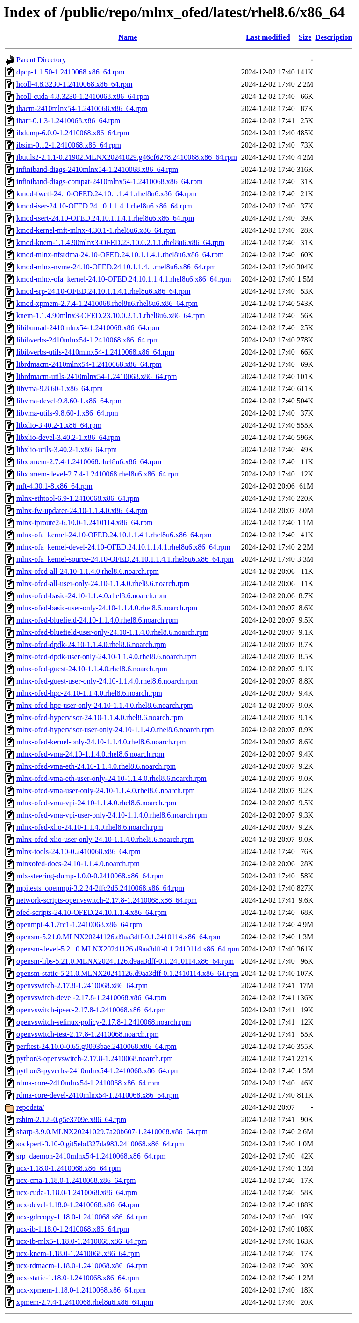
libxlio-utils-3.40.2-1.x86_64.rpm (66, 449)
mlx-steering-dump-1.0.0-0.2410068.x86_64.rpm (90, 876)
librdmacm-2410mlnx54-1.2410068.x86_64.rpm (89, 364)
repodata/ (30, 1107)
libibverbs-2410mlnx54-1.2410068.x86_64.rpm (87, 340)
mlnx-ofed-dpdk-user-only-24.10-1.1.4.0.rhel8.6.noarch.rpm (106, 657)
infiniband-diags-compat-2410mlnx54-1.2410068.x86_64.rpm (109, 182)
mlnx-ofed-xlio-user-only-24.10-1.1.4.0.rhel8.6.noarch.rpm (105, 839)
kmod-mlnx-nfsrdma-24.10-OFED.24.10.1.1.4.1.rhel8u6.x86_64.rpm (120, 255)
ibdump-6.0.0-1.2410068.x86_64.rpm (72, 133)
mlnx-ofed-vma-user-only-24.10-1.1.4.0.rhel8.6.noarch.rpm (105, 791)
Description (333, 37)
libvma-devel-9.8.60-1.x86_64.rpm (69, 401)
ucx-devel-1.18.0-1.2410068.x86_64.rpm (78, 1205)
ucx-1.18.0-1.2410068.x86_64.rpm (68, 1168)
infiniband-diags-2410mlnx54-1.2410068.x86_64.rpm (97, 169)
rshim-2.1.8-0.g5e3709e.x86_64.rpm (71, 1119)
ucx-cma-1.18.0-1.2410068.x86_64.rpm (76, 1180)
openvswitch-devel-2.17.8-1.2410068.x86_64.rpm (91, 998)
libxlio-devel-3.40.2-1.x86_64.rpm (68, 437)
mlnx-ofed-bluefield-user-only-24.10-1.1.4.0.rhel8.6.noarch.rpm (112, 632)
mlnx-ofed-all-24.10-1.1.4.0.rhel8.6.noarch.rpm (87, 571)
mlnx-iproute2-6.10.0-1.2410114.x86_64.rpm (84, 523)
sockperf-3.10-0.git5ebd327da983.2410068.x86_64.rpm (100, 1144)
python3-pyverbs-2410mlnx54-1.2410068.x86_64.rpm (98, 1071)
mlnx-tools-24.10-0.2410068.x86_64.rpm (78, 851)
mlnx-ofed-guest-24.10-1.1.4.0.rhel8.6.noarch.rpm (91, 669)
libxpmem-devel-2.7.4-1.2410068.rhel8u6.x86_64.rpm (98, 474)
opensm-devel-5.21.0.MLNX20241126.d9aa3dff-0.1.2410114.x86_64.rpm (127, 949)
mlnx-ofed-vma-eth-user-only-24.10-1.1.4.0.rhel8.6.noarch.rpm (111, 778)
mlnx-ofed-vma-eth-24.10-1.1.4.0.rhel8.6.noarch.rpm (96, 766)
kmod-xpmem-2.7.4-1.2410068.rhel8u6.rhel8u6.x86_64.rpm (107, 303)
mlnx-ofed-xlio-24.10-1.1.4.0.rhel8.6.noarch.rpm (89, 827)
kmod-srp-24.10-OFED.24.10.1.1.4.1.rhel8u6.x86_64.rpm (103, 291)
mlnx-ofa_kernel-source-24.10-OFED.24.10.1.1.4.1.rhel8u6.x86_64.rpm (125, 559)
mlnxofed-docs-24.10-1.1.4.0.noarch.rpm (78, 864)
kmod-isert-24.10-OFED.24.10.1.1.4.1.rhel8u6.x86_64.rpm (105, 218)
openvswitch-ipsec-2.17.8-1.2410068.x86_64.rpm (91, 1010)
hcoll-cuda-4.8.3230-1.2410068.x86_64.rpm (82, 96)
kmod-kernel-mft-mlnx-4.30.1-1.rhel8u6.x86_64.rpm (96, 230)
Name (127, 37)
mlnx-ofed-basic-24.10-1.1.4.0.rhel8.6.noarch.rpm (91, 596)
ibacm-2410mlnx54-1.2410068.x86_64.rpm (81, 108)
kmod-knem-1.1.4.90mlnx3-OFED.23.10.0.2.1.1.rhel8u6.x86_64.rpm (120, 242)
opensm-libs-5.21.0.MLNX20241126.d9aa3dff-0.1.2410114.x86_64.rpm (125, 961)
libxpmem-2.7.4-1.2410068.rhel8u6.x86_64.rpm (88, 462)
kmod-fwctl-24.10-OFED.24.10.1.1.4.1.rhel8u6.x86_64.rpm (106, 194)
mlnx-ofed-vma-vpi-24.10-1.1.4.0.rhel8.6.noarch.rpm (96, 803)
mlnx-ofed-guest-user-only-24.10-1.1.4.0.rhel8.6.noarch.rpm (107, 681)
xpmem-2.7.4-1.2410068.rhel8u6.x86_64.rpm (84, 1302)
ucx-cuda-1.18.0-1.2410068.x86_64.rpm (76, 1193)
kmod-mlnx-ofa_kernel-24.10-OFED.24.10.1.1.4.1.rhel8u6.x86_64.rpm (123, 279)
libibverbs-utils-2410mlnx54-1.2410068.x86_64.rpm (95, 352)
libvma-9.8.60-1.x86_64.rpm (59, 389)
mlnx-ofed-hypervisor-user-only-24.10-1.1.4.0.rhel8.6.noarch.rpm (115, 730)
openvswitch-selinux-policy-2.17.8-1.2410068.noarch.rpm (103, 1022)
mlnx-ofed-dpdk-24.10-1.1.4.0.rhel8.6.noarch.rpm (91, 644)
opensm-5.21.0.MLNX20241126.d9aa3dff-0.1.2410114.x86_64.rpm (118, 937)
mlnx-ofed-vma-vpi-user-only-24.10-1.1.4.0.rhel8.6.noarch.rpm (111, 815)
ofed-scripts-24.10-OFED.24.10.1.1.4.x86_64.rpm (91, 912)
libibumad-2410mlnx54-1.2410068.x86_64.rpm (87, 328)
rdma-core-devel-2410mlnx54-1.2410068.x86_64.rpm (97, 1095)
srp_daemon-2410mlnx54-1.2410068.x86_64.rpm (91, 1156)
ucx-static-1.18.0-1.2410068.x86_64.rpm (77, 1278)
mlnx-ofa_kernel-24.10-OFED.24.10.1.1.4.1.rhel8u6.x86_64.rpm (114, 535)
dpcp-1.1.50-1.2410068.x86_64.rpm (70, 72)
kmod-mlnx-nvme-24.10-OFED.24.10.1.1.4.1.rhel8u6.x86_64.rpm (116, 267)
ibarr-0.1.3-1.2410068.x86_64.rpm (68, 121)
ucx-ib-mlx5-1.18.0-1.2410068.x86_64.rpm (81, 1241)
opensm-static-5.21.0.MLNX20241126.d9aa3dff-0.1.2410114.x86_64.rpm (127, 973)
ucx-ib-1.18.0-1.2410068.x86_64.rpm (72, 1229)
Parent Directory (41, 60)
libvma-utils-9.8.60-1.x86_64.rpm (67, 413)
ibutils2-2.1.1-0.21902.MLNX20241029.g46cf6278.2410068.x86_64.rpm (126, 157)
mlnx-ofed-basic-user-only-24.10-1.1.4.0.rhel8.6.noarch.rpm (106, 608)
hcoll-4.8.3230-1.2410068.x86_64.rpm (74, 84)
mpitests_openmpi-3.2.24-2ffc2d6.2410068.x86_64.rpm (100, 888)
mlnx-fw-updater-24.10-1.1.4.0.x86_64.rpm (82, 510)
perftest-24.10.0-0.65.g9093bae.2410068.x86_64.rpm (96, 1046)
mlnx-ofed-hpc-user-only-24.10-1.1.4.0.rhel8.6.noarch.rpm (104, 705)
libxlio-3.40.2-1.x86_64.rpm (58, 425)
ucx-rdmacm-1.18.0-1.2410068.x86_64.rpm (82, 1266)
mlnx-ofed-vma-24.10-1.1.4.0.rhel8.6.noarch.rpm (90, 754)
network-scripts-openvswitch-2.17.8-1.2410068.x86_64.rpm (106, 900)
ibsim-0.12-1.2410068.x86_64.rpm (68, 145)
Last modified (268, 37)
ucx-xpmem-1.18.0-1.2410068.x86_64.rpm (81, 1290)
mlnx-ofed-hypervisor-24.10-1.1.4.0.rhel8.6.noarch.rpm (99, 717)
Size (305, 37)
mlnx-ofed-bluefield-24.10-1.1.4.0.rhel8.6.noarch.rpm (97, 620)
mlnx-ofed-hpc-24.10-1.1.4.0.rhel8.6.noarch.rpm (89, 693)
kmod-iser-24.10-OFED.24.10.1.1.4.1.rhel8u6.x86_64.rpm (104, 206)
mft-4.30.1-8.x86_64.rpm (54, 486)
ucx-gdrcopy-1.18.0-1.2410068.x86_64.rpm (82, 1217)
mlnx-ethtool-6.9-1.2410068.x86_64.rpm (77, 498)
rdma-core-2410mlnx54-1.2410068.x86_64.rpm (88, 1083)
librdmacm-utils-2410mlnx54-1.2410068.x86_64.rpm (96, 376)
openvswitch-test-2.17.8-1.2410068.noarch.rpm (87, 1034)
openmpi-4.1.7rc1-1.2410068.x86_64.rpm (79, 925)
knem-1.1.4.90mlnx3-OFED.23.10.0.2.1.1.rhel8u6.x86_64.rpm (110, 316)
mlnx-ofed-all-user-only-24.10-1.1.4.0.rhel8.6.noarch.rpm (102, 583)
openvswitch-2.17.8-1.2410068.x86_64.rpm (82, 985)
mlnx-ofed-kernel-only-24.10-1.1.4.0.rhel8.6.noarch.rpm (101, 742)
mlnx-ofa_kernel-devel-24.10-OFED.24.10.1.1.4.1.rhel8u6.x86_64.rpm (123, 547)
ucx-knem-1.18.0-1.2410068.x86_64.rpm (78, 1253)
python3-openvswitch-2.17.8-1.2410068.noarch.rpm (94, 1059)
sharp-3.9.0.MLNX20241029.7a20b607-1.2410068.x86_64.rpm (112, 1132)
